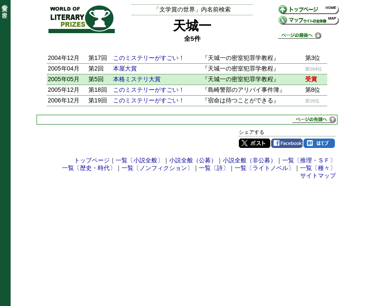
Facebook (287, 143)
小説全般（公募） (193, 160)
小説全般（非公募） (249, 160)
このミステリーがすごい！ (148, 57)
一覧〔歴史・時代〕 (89, 167)
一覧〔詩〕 (214, 167)
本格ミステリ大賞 (137, 79)
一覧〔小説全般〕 (139, 160)
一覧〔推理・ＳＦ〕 (309, 160)
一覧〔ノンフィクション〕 (157, 167)
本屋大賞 (125, 68)
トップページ (92, 160)
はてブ (319, 143)
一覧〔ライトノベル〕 (264, 167)
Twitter (254, 143)
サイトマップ (318, 175)
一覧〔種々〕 (318, 167)
